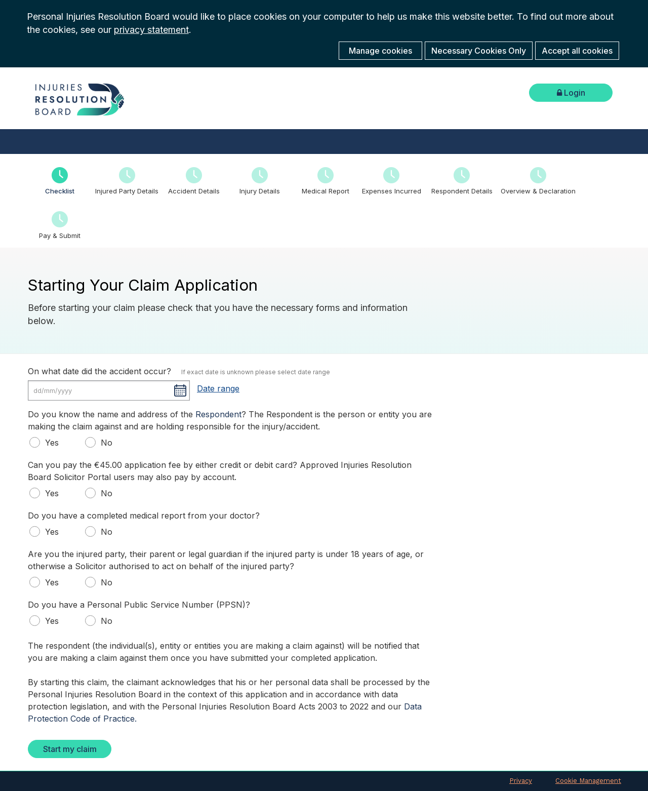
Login (571, 93)
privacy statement (151, 29)
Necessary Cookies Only (478, 51)
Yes (46, 442)
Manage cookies (380, 51)
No (101, 442)
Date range (218, 388)
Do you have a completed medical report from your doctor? (144, 515)
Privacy (520, 780)
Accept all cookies (577, 51)
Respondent (218, 414)
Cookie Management (588, 780)
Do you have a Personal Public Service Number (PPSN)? (139, 605)
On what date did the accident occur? (99, 371)
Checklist (59, 191)
